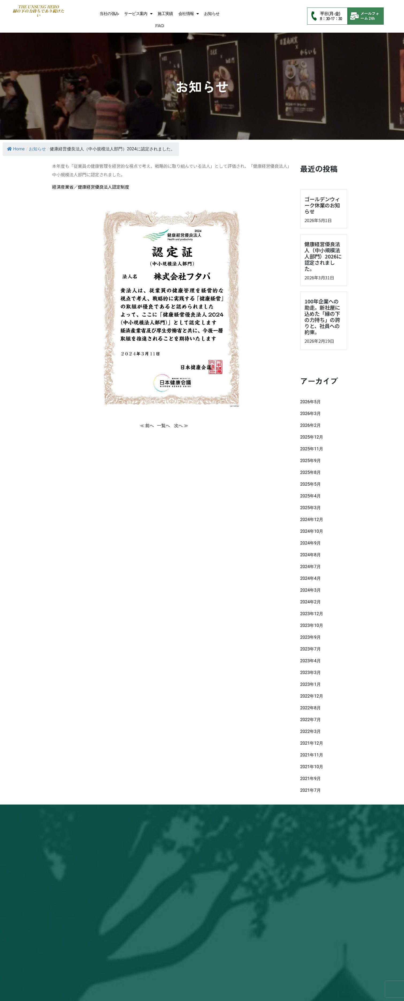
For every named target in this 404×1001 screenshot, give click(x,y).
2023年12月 (311, 613)
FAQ (159, 26)
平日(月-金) (330, 13)
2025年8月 (310, 472)
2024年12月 (311, 519)
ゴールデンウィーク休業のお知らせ (322, 205)
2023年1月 (310, 684)
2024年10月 (311, 531)
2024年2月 (310, 601)
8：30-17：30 (331, 18)
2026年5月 (310, 401)
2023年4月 (310, 660)
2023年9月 (310, 637)
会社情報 (188, 13)
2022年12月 (311, 696)
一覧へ (164, 425)
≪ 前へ (147, 425)
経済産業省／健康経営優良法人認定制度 (90, 187)
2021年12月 (311, 743)
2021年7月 (310, 790)
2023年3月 (310, 672)
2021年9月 (310, 778)
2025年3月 (310, 507)
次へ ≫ (181, 425)
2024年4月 (310, 578)
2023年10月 (311, 625)
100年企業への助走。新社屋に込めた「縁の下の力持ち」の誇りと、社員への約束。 (322, 317)
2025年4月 (310, 495)
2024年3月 (310, 590)
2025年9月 (310, 460)
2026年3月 (310, 413)
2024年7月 (310, 566)
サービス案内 (138, 13)
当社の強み (109, 13)
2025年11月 (311, 448)
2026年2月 (310, 425)
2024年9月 (310, 543)
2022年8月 (310, 707)
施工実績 (165, 13)
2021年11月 (311, 755)
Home (16, 148)
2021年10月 (311, 766)
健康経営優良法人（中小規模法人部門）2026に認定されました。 (323, 256)
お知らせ (212, 13)
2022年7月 (310, 719)
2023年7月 (310, 649)
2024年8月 (310, 554)
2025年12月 (311, 437)
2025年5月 (310, 484)
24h (372, 18)
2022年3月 (310, 731)
